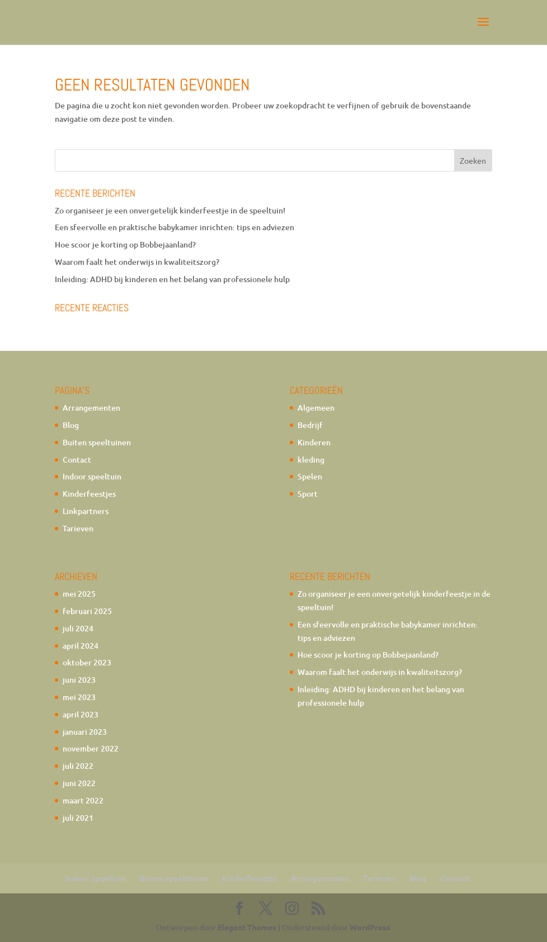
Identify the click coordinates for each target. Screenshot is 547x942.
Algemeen (316, 407)
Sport (308, 493)
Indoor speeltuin (92, 476)
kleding (311, 459)
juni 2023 (79, 679)
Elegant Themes (247, 927)
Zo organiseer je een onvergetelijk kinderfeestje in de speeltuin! (170, 210)
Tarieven (78, 528)
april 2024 (80, 645)
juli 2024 (78, 628)
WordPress (370, 927)
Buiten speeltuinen (97, 442)
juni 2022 (79, 783)
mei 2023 (79, 697)
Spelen (310, 476)
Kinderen (314, 442)
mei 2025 (79, 593)
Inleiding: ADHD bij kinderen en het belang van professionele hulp (172, 279)
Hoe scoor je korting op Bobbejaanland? (125, 244)
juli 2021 (78, 817)
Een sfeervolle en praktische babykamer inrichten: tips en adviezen (174, 227)
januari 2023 (85, 731)
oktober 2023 (87, 662)
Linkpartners (86, 511)
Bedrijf (310, 425)
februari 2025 (87, 611)
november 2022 (91, 748)
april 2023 (80, 714)
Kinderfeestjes (89, 493)
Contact (77, 459)
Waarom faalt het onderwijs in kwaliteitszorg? (137, 261)
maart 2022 (83, 800)
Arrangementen (91, 407)
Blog (71, 425)
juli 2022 (78, 765)
